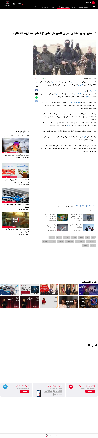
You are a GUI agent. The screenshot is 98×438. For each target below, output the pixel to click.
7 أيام (12, 135)
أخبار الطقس (6, 177)
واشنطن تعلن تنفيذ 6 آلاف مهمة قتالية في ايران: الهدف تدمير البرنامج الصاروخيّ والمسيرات (77, 219)
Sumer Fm (45, 7)
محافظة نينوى (76, 82)
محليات (6, 202)
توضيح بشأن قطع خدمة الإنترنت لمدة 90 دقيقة (16, 205)
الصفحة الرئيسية (83, 7)
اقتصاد (6, 227)
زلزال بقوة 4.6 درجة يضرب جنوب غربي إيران (49, 226)
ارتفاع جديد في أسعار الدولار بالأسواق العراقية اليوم (17, 230)
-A (37, 86)
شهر (6, 135)
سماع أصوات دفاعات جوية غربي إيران (76, 226)
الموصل (80, 84)
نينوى (84, 91)
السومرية (93, 91)
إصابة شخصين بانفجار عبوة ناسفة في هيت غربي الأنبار (50, 217)
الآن (28, 135)
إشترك (25, 391)
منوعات (6, 152)
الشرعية (84, 137)
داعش (54, 82)
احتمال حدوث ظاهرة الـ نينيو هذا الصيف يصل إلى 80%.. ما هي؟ (16, 181)
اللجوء (69, 125)
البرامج (73, 7)
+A (37, 82)
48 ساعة (21, 135)
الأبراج (53, 7)
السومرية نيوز (63, 7)
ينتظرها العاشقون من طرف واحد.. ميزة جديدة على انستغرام (16, 156)
